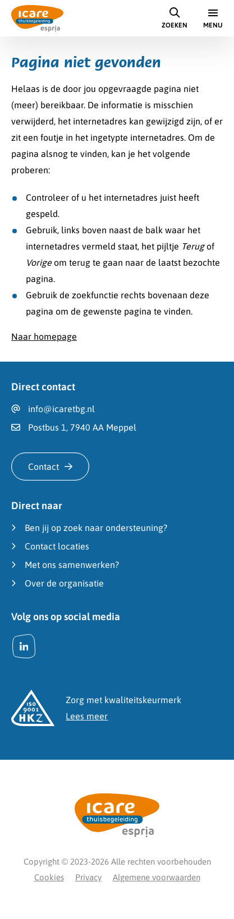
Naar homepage (44, 336)
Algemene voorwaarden (156, 877)
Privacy (88, 877)
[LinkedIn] (23, 646)
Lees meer (87, 716)
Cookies (49, 877)
